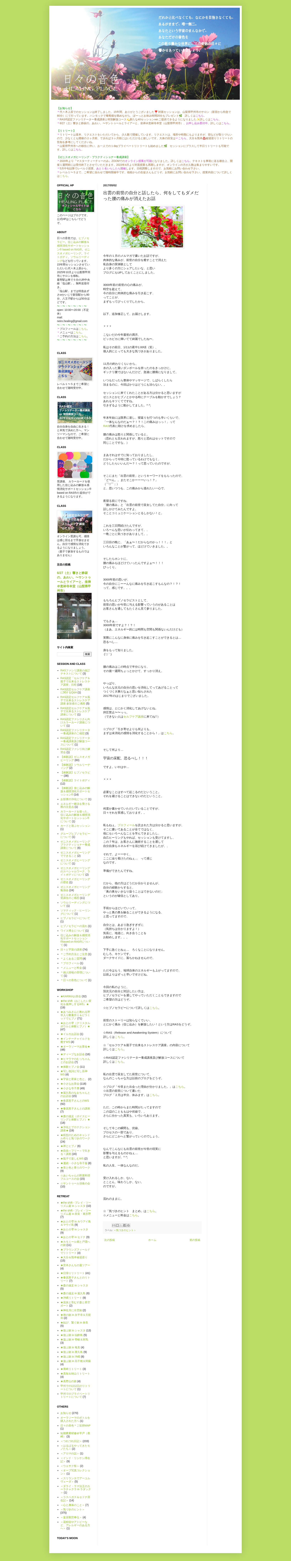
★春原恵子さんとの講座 (75, 1108)
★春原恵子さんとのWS (74, 1100)
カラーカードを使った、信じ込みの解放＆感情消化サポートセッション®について (75, 816)
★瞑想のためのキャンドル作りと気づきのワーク (75, 1137)
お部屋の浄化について (73, 799)
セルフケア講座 (133, 716)
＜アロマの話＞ (69, 1453)
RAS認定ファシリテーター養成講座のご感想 (75, 732)
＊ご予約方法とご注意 (73, 954)
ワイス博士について (72, 930)
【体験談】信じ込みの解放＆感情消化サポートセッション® (75, 791)
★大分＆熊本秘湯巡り (73, 1257)
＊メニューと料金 (71, 967)
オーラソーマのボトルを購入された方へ (75, 1419)
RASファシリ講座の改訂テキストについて (75, 672)
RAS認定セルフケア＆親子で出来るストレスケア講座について (75, 711)
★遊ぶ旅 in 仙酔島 (71, 1335)
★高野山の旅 (68, 1381)
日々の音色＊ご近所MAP (75, 1425)
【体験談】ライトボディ (75, 780)
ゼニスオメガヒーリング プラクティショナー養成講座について (75, 845)
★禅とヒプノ (68, 1146)
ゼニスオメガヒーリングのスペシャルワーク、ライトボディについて (75, 871)
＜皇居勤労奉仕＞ (71, 1517)
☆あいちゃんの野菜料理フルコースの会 (75, 1177)
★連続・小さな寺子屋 (73, 1163)
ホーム (152, 1239)
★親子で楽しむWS (72, 1158)
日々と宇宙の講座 (71, 949)
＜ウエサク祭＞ (69, 1465)
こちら (64, 175)
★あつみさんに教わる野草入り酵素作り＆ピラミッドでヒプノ (75, 1015)
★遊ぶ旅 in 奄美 (70, 1347)
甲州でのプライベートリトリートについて (75, 1395)
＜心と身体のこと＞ (72, 1505)
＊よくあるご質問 (71, 958)
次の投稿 (109, 1239)
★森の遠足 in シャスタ (74, 1285)
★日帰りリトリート (72, 1273)
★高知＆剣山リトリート (75, 1373)
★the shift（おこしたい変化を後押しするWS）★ (75, 1002)
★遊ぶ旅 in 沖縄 (70, 1356)
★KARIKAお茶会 (70, 996)
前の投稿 (195, 1239)
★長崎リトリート (71, 1368)
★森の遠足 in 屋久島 (73, 1293)
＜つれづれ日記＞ (71, 1441)
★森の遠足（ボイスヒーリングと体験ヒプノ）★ (75, 1118)
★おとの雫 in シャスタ (74, 1229)
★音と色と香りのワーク (75, 1167)
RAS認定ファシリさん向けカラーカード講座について (75, 722)
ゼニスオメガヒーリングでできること (75, 854)
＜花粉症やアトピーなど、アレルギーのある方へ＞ (75, 1525)
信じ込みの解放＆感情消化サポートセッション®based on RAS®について (75, 940)
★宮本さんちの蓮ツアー (75, 1265)
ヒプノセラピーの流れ (73, 926)
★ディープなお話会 (72, 1054)
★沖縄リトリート (71, 1297)
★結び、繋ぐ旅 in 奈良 (74, 1322)
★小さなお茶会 (69, 1083)
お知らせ (65, 1413)
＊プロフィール (69, 963)
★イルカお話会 (69, 1034)
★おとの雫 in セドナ (73, 1237)
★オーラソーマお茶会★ (75, 1046)
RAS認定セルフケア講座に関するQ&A (75, 691)
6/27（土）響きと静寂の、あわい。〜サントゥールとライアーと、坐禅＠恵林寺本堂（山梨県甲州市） (74, 581)
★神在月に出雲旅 (71, 1310)
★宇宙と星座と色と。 (73, 1079)
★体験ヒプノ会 (69, 1066)
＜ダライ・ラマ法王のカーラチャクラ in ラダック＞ (75, 1489)
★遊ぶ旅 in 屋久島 (71, 1352)
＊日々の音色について (73, 980)
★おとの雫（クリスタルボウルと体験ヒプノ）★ (75, 1024)
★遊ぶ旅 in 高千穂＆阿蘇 (75, 1361)
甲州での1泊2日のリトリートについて (75, 1387)
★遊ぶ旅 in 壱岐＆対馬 (74, 1339)
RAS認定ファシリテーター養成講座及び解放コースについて (75, 741)
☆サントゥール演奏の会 (75, 1183)
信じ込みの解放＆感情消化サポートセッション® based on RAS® (73, 245)
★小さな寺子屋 (69, 1088)
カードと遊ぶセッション (75, 825)
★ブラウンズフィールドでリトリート (75, 1251)
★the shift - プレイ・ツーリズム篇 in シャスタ (75, 1204)
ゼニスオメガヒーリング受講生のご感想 (75, 896)
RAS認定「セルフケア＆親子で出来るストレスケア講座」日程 (75, 681)
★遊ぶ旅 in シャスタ (73, 1330)
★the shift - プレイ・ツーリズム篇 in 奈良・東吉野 (75, 1212)
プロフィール (126, 825)
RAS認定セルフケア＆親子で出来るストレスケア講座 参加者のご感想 (75, 700)
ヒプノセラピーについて (75, 918)
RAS (106, 425)
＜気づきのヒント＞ (125, 1230)
